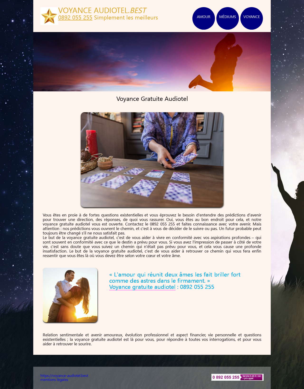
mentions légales (54, 380)
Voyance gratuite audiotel (142, 287)
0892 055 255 (75, 18)
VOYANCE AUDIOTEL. (102, 11)
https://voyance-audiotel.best (64, 376)
